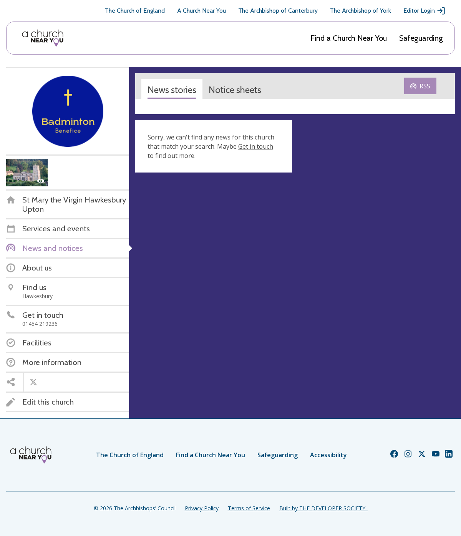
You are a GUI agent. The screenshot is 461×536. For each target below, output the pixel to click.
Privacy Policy (202, 508)
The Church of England (135, 10)
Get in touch (255, 146)
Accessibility (328, 455)
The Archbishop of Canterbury (278, 10)
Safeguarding (421, 38)
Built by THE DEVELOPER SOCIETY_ (323, 508)
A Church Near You (201, 10)
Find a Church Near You (348, 38)
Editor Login (424, 10)
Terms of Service (249, 508)
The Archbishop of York (360, 10)
